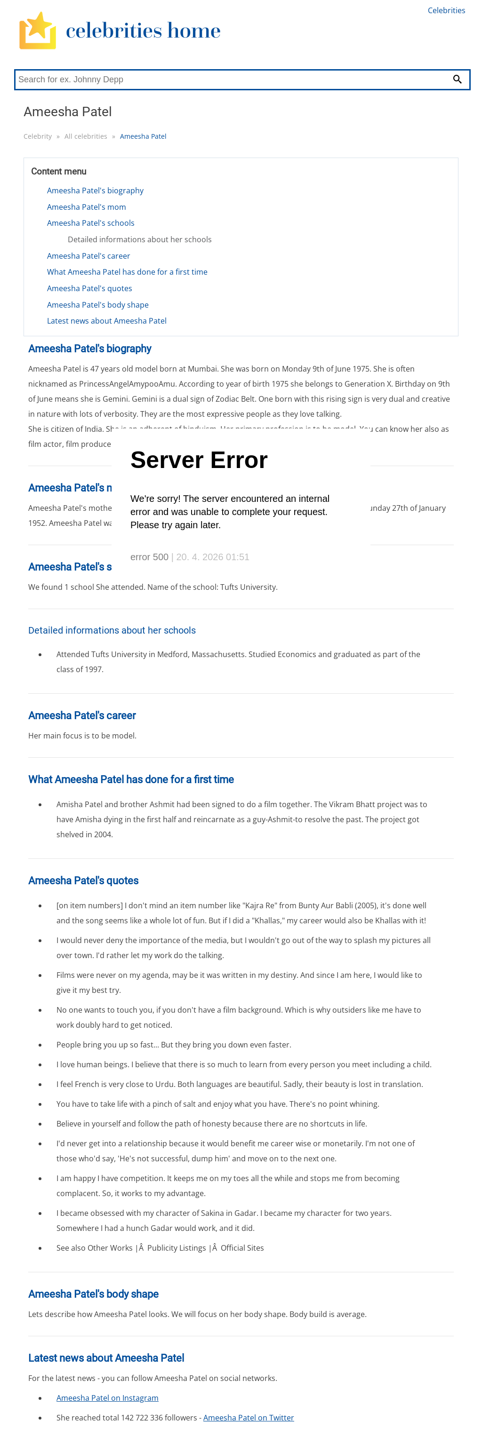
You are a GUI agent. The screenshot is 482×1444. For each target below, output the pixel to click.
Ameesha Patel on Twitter (248, 1417)
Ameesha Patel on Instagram (107, 1398)
